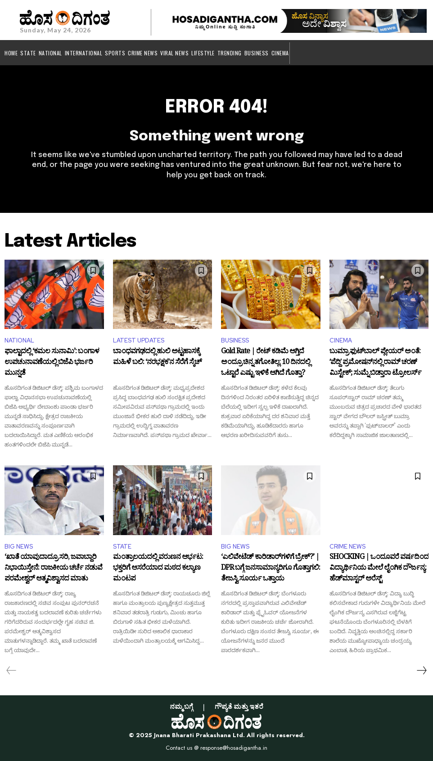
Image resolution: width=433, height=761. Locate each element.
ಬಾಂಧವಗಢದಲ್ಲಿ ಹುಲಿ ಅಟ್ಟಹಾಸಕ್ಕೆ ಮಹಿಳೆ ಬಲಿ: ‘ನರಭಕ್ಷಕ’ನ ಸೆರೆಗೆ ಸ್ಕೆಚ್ (157, 358)
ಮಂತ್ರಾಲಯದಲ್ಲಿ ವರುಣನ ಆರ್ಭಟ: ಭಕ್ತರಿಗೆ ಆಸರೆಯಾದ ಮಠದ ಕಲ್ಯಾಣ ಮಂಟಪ (158, 568)
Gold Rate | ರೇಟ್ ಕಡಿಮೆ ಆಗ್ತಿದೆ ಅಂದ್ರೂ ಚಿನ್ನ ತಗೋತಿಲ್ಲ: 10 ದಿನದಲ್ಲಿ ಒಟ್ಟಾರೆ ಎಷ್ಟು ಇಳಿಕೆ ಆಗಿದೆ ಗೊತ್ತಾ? (265, 362)
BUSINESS (235, 340)
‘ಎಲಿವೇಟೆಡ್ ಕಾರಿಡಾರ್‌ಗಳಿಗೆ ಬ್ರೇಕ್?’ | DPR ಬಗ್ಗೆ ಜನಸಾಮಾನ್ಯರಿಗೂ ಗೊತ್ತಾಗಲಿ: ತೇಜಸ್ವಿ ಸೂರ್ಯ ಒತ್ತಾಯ (270, 568)
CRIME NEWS (347, 546)
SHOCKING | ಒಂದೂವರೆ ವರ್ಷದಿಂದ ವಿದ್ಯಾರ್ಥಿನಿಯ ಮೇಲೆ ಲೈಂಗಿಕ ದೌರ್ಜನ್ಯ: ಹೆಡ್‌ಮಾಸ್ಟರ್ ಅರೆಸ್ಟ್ (378, 568)
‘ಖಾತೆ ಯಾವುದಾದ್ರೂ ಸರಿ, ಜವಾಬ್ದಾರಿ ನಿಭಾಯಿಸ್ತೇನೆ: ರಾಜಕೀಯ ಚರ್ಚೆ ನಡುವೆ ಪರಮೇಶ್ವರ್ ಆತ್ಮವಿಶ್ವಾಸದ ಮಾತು (53, 568)
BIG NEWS (19, 546)
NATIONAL (19, 340)
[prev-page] (11, 670)
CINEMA (340, 340)
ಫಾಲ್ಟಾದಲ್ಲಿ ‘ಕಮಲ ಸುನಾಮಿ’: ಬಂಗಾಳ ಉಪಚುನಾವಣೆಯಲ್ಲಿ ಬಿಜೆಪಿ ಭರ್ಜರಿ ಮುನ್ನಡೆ (52, 362)
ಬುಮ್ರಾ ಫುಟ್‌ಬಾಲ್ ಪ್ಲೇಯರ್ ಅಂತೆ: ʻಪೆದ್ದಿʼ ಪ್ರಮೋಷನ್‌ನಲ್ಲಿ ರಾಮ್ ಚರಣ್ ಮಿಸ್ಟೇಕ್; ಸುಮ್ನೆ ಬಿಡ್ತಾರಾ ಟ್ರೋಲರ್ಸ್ (375, 362)
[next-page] (421, 670)
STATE (122, 546)
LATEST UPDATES (138, 340)
